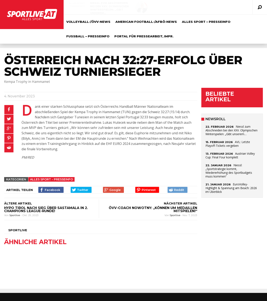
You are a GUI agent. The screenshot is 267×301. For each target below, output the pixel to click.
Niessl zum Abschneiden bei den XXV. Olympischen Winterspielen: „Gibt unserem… (109, 8)
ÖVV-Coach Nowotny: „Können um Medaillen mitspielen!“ (153, 209)
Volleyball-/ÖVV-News (170, 5)
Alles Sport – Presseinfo (206, 22)
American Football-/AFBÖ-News (146, 22)
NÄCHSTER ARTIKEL (180, 203)
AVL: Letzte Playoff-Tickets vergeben (199, 4)
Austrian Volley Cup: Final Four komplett (230, 155)
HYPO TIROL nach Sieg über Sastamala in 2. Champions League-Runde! (46, 209)
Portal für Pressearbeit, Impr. (143, 36)
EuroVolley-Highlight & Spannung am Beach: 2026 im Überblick (231, 188)
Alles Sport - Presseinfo (77, 5)
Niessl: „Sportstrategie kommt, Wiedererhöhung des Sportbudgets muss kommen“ (228, 170)
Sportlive (15, 215)
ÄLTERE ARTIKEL (18, 203)
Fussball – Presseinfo (87, 36)
